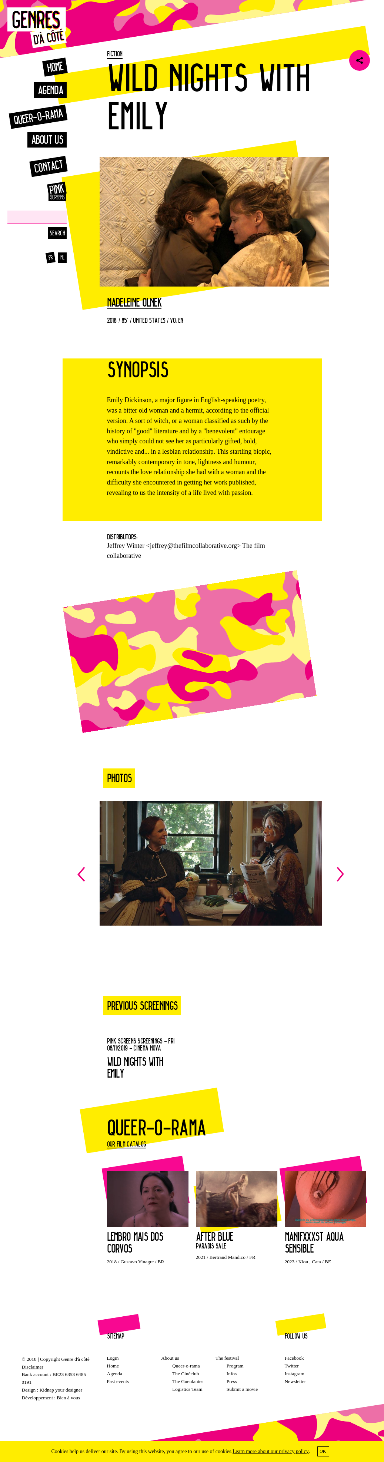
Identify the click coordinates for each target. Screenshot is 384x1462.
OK (323, 1451)
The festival (227, 1358)
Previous (144, 874)
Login (113, 1358)
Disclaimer (32, 1367)
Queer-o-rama (38, 117)
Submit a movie (242, 1389)
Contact (48, 166)
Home (55, 67)
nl (62, 257)
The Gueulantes (187, 1381)
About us (47, 139)
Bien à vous (68, 1397)
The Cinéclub (185, 1373)
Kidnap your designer (61, 1390)
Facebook (294, 1358)
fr (50, 257)
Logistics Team (187, 1389)
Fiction (115, 53)
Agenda (50, 90)
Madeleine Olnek (134, 303)
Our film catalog (126, 1144)
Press (232, 1381)
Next (277, 874)
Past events (118, 1381)
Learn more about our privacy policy (271, 1451)
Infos (232, 1373)
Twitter (292, 1366)
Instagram (294, 1373)
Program (235, 1366)
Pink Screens (48, 191)
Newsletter (295, 1381)
